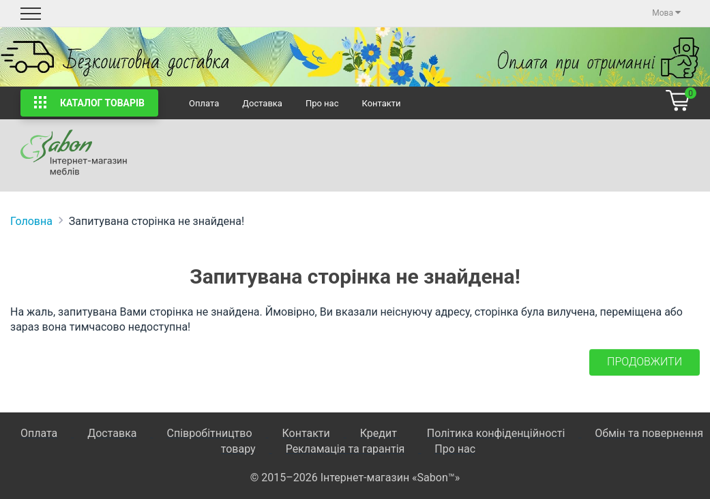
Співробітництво (209, 433)
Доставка (262, 103)
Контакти (380, 103)
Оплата (204, 103)
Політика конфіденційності (496, 433)
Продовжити (644, 361)
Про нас (322, 103)
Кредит (380, 433)
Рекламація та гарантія (345, 448)
